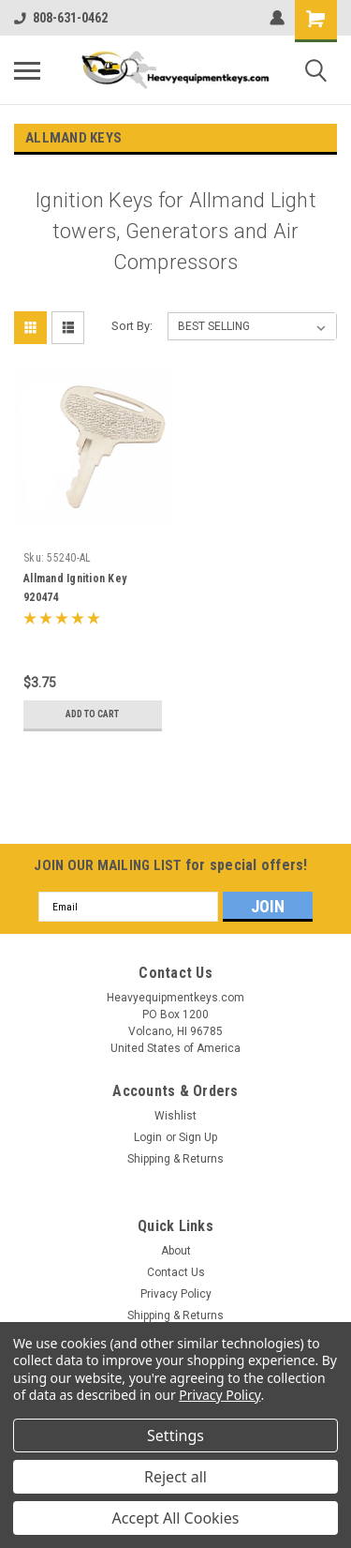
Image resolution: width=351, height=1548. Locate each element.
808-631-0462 (61, 17)
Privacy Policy (176, 1293)
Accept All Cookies (176, 1518)
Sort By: (132, 326)
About (176, 1250)
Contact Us (176, 1272)
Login (148, 1137)
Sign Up (198, 1137)
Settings (175, 1435)
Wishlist (175, 1115)
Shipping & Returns (175, 1158)
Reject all (175, 1476)
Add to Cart (92, 714)
